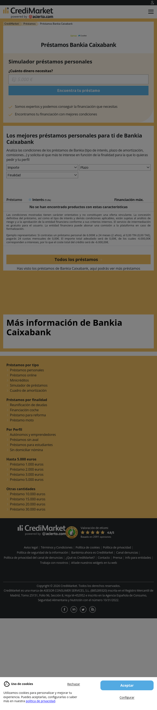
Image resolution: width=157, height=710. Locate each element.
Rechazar (73, 684)
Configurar (127, 697)
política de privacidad (40, 701)
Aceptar (127, 685)
